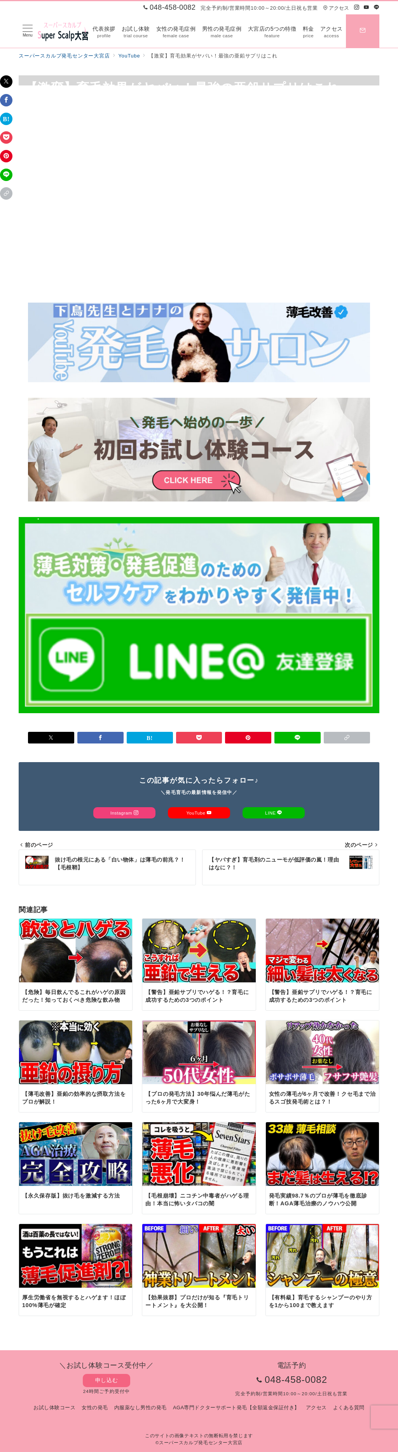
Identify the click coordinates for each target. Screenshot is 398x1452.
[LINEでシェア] (6, 175)
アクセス (336, 8)
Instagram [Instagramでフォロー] (124, 812)
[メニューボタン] (28, 31)
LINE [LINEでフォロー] (273, 812)
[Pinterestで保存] (6, 156)
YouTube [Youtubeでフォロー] (198, 812)
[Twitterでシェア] (6, 81)
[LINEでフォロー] (376, 7)
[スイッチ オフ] (362, 31)
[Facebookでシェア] (6, 100)
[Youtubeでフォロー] (366, 7)
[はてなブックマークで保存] (6, 119)
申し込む (106, 1380)
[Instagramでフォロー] (357, 7)
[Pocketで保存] (6, 137)
